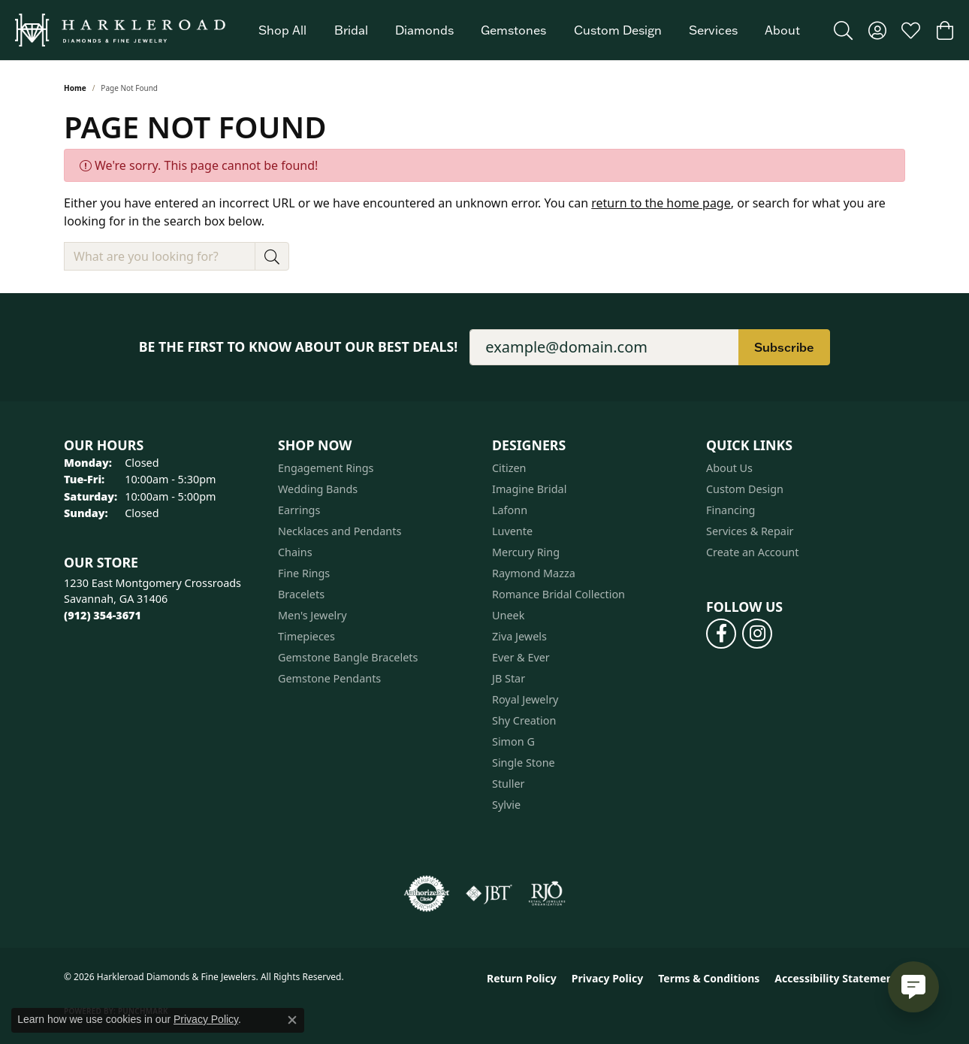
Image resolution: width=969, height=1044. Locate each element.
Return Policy (522, 978)
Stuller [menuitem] (508, 783)
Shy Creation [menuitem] (524, 720)
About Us (729, 468)
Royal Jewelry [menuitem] (525, 699)
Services (713, 30)
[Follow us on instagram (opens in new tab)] (757, 634)
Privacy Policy (607, 978)
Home (75, 88)
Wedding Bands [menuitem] (318, 489)
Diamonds (424, 30)
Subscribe (784, 347)
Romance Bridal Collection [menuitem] (558, 594)
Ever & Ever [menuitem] (521, 657)
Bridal (351, 30)
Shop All (282, 30)
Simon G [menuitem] (513, 741)
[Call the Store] (102, 615)
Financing (730, 510)
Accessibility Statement (836, 978)
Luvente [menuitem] (512, 531)
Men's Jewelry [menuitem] (312, 615)
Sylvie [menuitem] (506, 804)
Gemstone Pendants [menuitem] (329, 678)
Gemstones (513, 30)
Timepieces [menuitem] (306, 636)
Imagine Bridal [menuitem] (529, 489)
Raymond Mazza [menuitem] (533, 573)
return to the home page (661, 203)
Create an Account (752, 552)
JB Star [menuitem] (508, 678)
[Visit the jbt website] (489, 893)
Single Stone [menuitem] (523, 762)
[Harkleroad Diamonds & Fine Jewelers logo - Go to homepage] (120, 30)
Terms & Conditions (708, 978)
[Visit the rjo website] (547, 893)
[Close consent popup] (292, 1019)
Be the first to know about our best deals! (298, 347)
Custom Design (618, 30)
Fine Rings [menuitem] (304, 573)
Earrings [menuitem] (299, 510)
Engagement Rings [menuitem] (326, 468)
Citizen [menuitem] (509, 468)
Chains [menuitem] (295, 552)
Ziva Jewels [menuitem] (519, 636)
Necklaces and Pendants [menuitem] (339, 531)
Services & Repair (750, 531)
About (782, 30)
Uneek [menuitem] (508, 615)
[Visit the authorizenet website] (426, 893)
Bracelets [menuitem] (301, 594)
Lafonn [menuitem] (509, 510)
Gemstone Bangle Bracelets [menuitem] (348, 657)
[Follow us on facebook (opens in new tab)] (721, 634)
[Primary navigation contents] (529, 30)
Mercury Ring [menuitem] (526, 552)
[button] (843, 30)
